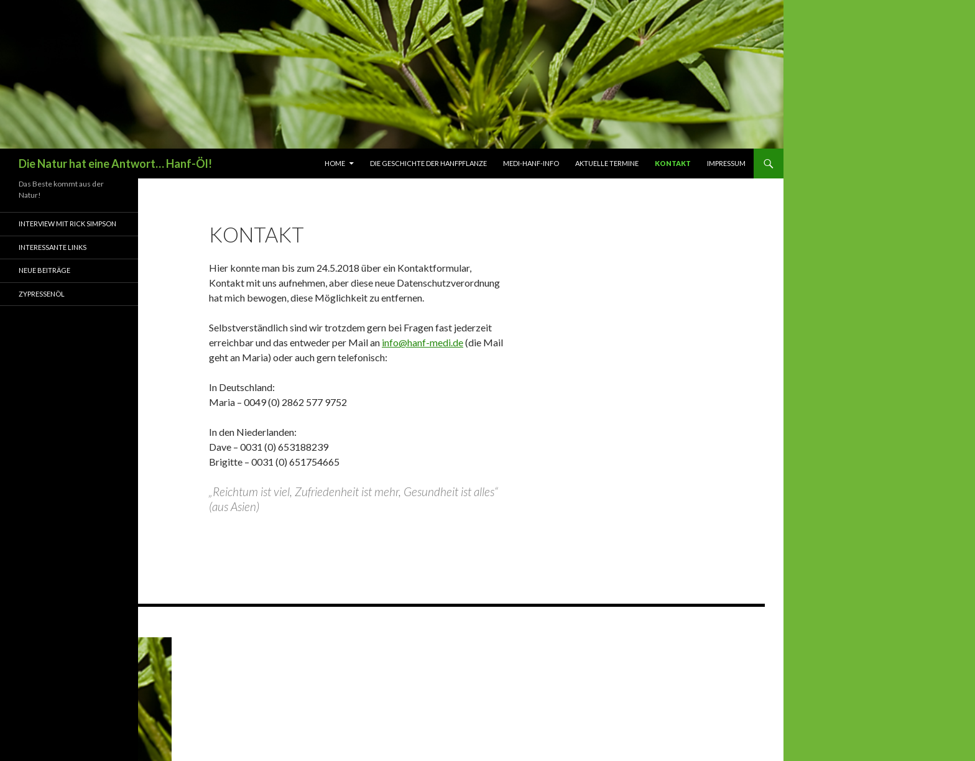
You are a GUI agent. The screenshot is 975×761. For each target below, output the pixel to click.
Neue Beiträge (44, 270)
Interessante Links (52, 247)
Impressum (726, 163)
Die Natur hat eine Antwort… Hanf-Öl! (115, 163)
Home (335, 163)
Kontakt (673, 163)
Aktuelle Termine (607, 163)
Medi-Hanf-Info (531, 163)
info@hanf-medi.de (422, 342)
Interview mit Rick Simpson (67, 223)
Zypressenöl (42, 294)
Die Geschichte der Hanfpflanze (428, 163)
